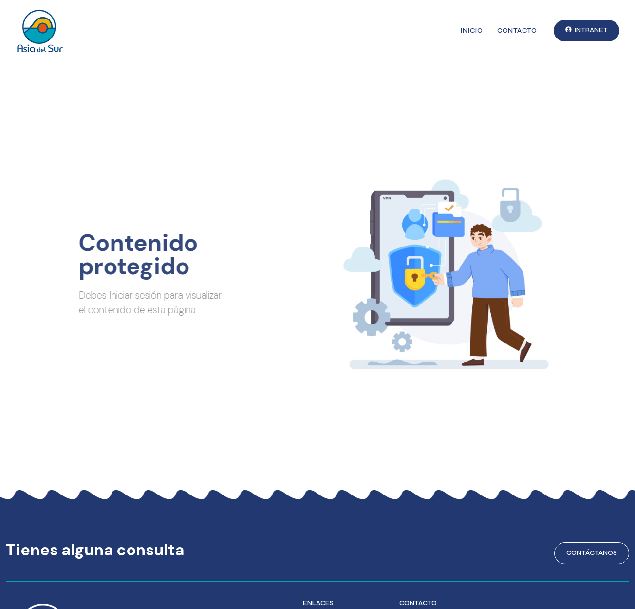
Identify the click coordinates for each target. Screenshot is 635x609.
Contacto (517, 31)
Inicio (471, 31)
